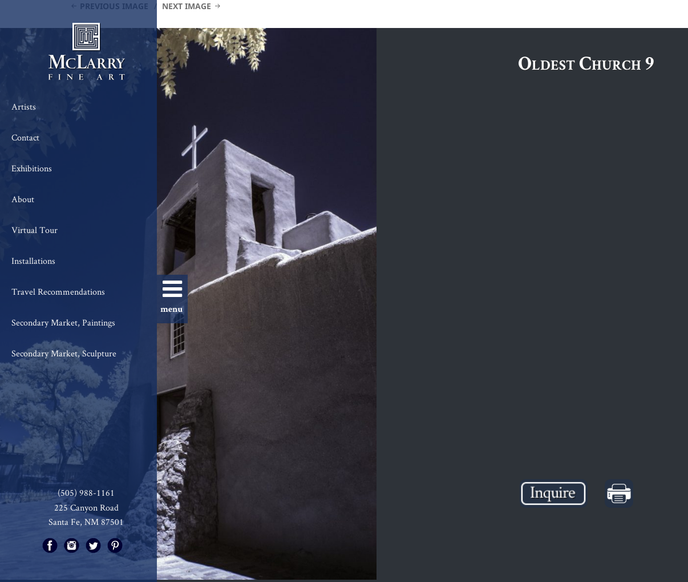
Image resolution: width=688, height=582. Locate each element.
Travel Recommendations (58, 292)
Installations (33, 261)
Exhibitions (31, 168)
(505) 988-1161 (86, 493)
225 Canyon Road (86, 507)
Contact (25, 137)
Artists (23, 107)
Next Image (186, 6)
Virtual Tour (34, 230)
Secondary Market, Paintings (63, 322)
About (22, 199)
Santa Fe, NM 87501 (86, 522)
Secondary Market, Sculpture (63, 353)
